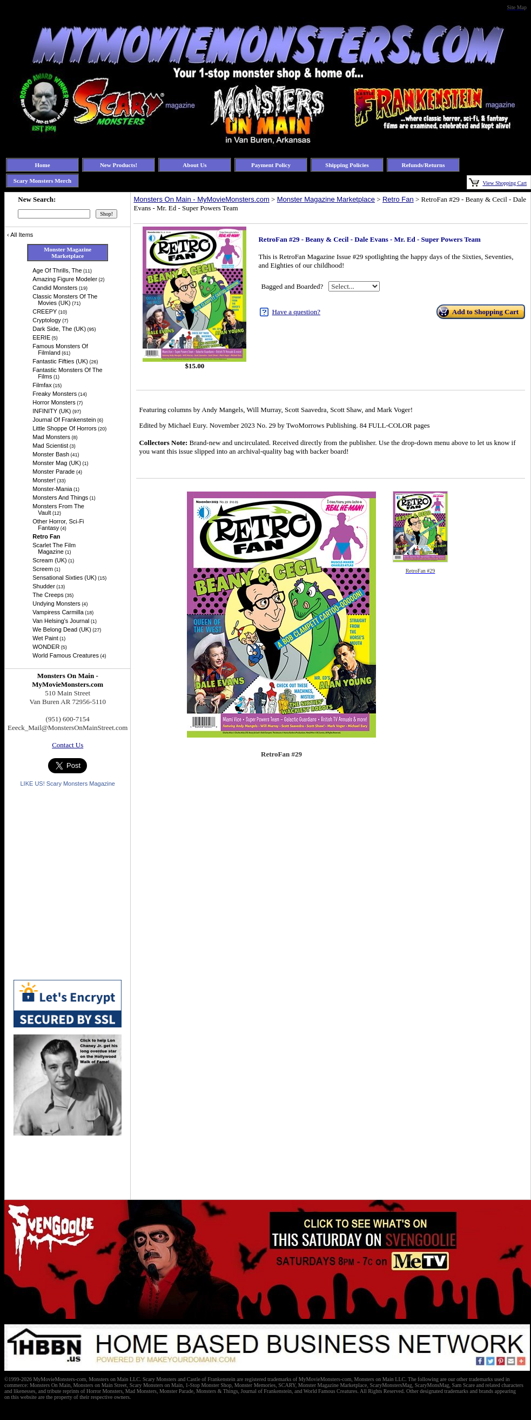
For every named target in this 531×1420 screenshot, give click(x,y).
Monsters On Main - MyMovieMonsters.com (201, 199)
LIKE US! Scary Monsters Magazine (67, 783)
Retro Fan (398, 199)
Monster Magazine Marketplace (326, 199)
